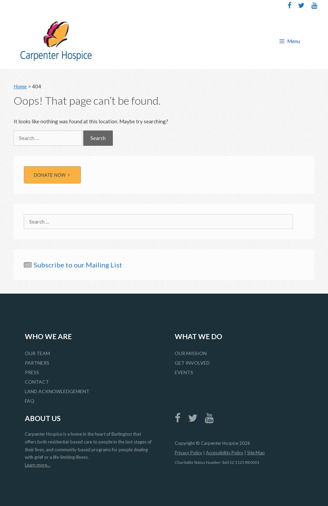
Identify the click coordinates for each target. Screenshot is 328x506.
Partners (37, 363)
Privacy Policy (188, 452)
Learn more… (37, 465)
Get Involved (192, 363)
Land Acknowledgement (57, 391)
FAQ (29, 401)
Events (184, 372)
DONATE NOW (52, 175)
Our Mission (191, 353)
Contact (37, 382)
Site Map (256, 452)
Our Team (37, 353)
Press (32, 372)
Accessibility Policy (224, 452)
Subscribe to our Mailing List (78, 265)
